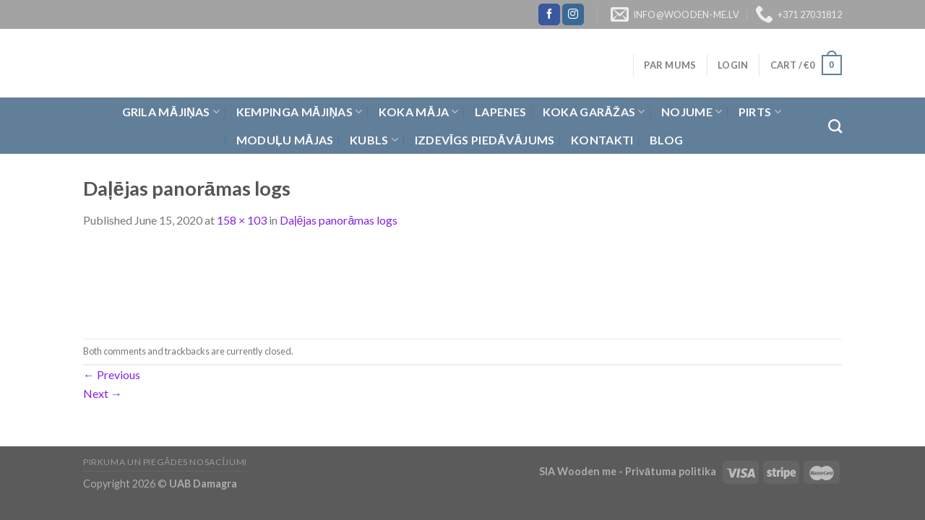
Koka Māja (419, 112)
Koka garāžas (594, 112)
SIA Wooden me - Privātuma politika (628, 471)
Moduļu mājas (285, 140)
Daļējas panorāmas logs (338, 220)
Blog (666, 140)
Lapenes (500, 111)
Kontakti (602, 140)
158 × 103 (242, 220)
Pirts (760, 112)
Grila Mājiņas (171, 112)
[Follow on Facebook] (549, 14)
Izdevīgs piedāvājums (485, 140)
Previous (111, 374)
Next (102, 393)
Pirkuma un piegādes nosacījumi (165, 461)
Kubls (374, 140)
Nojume (691, 112)
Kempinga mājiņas (299, 112)
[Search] (835, 126)
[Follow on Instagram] (573, 14)
